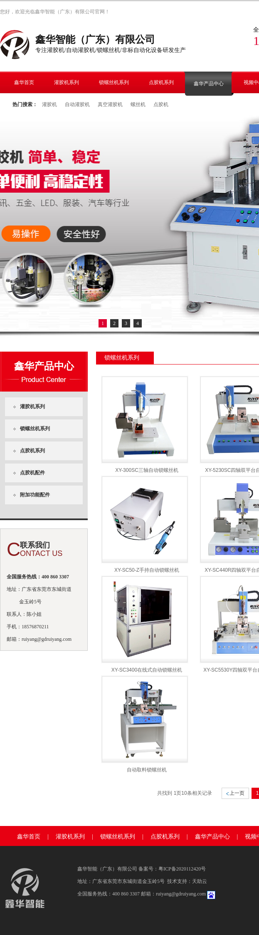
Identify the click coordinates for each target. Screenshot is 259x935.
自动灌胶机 (77, 104)
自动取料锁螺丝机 (147, 770)
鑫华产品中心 (212, 836)
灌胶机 (49, 104)
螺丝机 (138, 104)
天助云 (199, 881)
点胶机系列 (165, 836)
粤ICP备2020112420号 (182, 869)
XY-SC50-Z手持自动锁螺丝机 (146, 570)
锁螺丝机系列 (117, 836)
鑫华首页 (28, 836)
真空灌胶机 (110, 104)
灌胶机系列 (70, 836)
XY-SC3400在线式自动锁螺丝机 (146, 670)
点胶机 (160, 104)
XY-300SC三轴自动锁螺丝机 (146, 470)
